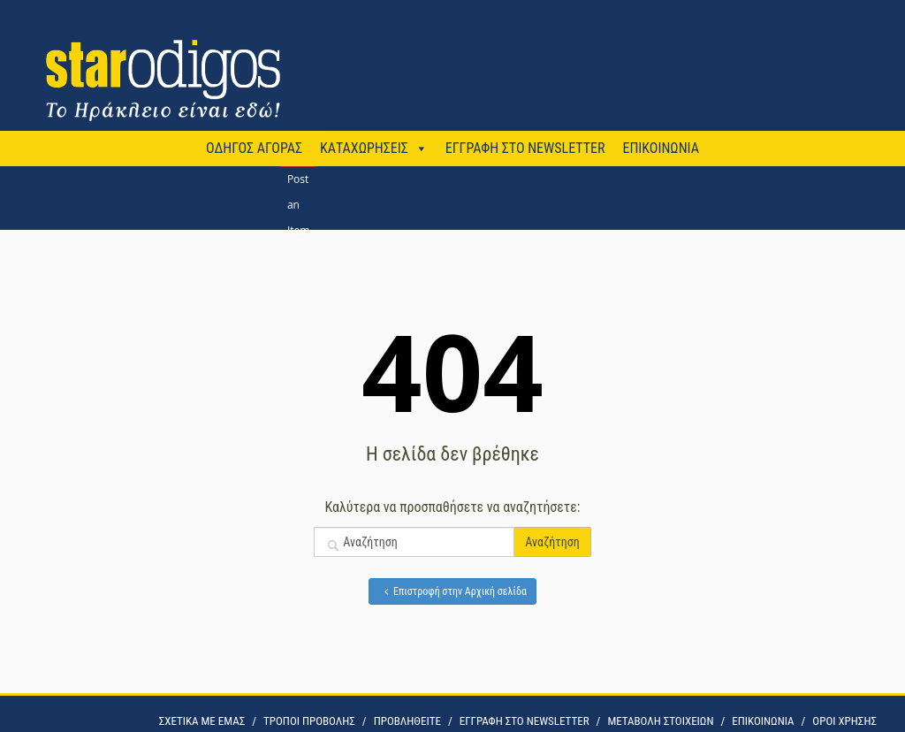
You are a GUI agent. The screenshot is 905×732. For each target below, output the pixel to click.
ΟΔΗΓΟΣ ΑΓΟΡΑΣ (254, 148)
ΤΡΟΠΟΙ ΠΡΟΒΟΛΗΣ (309, 721)
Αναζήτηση (552, 542)
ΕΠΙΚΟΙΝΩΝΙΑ (660, 148)
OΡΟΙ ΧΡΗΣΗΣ (844, 721)
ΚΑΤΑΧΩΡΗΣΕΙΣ (364, 148)
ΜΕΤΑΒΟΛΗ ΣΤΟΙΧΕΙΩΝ (660, 721)
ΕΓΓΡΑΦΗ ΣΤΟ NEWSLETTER (525, 148)
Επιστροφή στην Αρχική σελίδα (452, 591)
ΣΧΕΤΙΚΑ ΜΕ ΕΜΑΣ (202, 721)
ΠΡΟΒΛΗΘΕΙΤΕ (407, 721)
